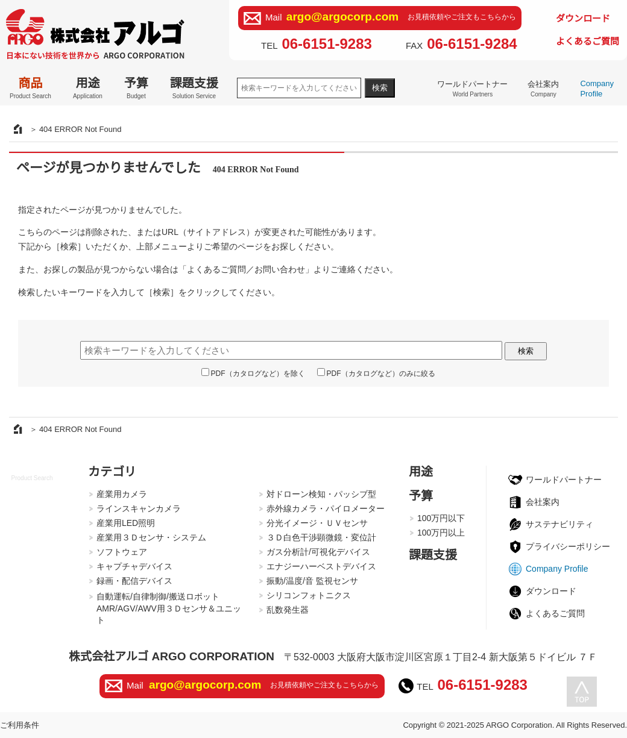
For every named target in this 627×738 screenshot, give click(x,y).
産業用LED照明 (125, 523)
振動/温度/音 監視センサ (312, 581)
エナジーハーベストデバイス (321, 566)
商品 (30, 88)
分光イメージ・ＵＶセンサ (317, 523)
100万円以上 (441, 532)
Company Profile (597, 88)
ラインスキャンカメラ (138, 508)
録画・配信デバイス (134, 581)
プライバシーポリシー (568, 546)
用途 (87, 88)
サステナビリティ (559, 524)
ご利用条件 (19, 725)
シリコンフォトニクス (308, 595)
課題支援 (194, 88)
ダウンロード (583, 18)
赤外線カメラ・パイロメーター (325, 508)
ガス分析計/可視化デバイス (318, 552)
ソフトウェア (121, 552)
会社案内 (543, 89)
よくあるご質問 (587, 41)
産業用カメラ (121, 494)
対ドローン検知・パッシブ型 (321, 494)
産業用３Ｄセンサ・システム (151, 537)
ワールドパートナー (472, 89)
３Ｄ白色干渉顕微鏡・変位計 (321, 537)
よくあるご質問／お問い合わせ (246, 269)
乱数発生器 (287, 609)
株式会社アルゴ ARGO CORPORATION (171, 656)
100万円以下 (441, 518)
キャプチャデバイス (134, 566)
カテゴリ (112, 471)
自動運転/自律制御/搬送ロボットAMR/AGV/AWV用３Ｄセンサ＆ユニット (168, 608)
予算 (136, 88)
